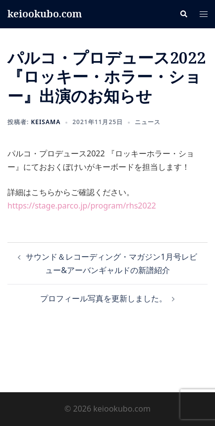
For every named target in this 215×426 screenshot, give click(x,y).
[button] (183, 14)
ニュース (148, 122)
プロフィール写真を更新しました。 (103, 298)
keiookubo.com (44, 13)
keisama (45, 122)
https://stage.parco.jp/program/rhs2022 (81, 205)
